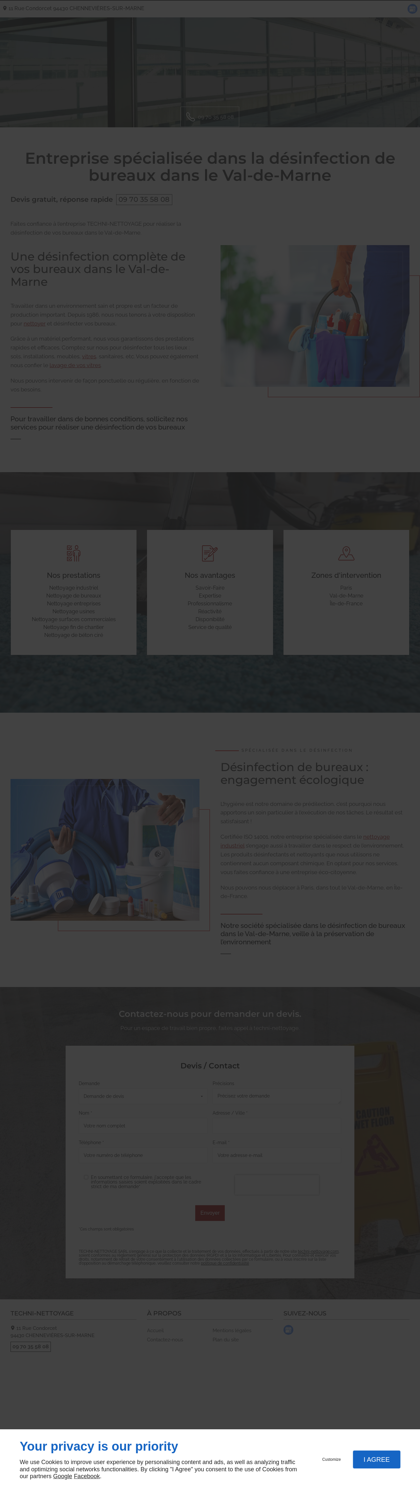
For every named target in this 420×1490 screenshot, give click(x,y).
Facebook (87, 1476)
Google (62, 1476)
